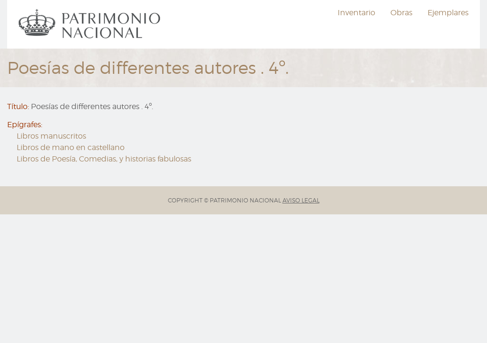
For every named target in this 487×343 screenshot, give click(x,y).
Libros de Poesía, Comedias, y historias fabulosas (104, 158)
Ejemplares (448, 12)
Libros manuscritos (51, 136)
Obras (401, 12)
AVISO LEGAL (301, 200)
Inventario (356, 12)
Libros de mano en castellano (71, 147)
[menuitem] (91, 24)
